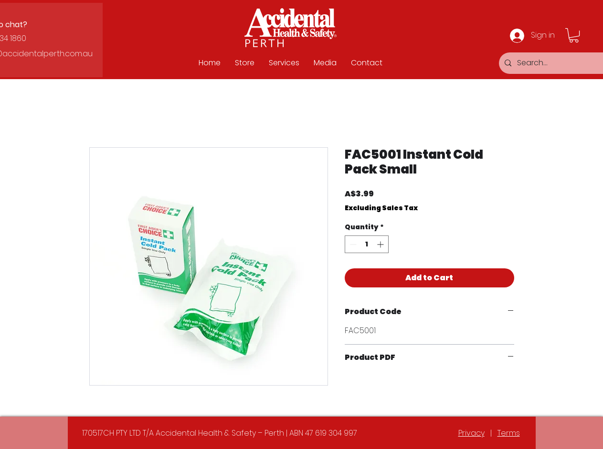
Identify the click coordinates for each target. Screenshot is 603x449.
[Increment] (381, 244)
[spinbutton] (366, 244)
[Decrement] (352, 244)
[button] (573, 35)
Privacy (471, 433)
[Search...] (557, 63)
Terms (508, 433)
